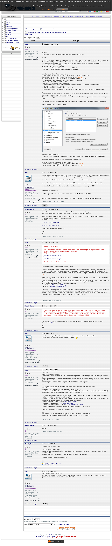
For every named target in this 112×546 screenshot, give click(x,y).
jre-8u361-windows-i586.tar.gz (50, 222)
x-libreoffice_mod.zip (50, 465)
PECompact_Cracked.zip (66, 403)
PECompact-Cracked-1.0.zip (74, 404)
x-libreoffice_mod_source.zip (52, 463)
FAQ (7, 36)
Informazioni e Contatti (12, 42)
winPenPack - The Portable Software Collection (46, 16)
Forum (8, 23)
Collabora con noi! (11, 38)
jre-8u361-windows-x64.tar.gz (50, 225)
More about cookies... (48, 9)
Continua (62, 9)
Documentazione (11, 30)
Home (8, 21)
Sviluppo (8, 34)
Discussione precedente (33, 29)
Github (53, 323)
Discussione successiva (48, 29)
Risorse (8, 32)
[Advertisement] (11, 88)
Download (9, 27)
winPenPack (50, 535)
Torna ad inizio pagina (31, 169)
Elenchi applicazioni (12, 28)
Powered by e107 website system (46, 536)
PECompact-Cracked (70, 401)
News (8, 25)
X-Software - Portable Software (75, 16)
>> (38, 37)
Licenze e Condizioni (12, 40)
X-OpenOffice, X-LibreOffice (94, 16)
